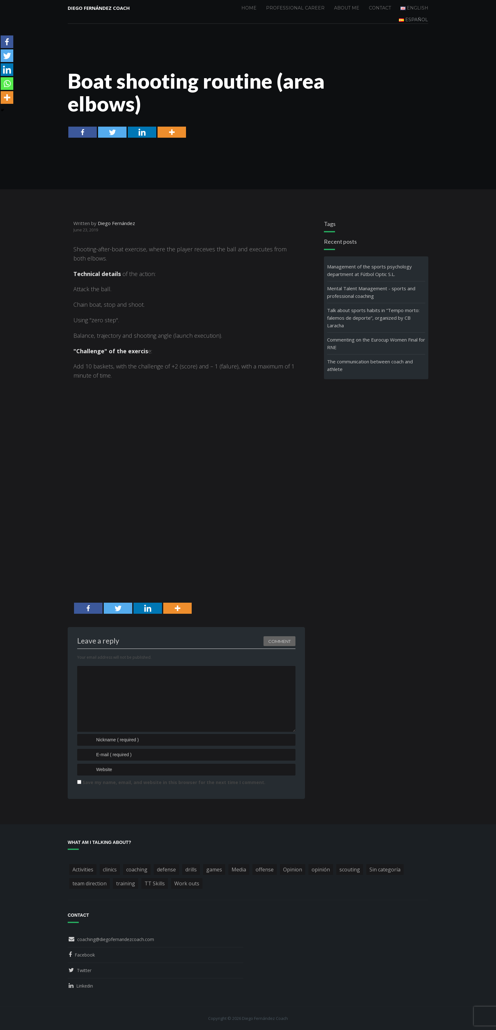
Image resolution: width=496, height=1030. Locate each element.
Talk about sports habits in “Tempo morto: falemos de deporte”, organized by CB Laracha (373, 318)
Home (249, 8)
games (214, 869)
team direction (89, 883)
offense (265, 869)
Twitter (84, 970)
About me (346, 8)
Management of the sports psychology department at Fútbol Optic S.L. (369, 270)
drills (191, 869)
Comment (279, 641)
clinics (110, 869)
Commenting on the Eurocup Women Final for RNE (376, 343)
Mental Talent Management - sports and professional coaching (371, 292)
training (125, 883)
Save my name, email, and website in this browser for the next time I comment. (174, 782)
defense (166, 869)
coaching (136, 869)
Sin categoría (384, 869)
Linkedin (84, 986)
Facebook (85, 955)
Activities (82, 869)
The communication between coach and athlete (370, 365)
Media (239, 869)
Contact (380, 8)
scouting (349, 869)
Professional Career (295, 8)
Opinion (292, 869)
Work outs (186, 883)
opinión (321, 869)
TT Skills (155, 883)
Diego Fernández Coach (99, 8)
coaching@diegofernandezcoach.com (115, 939)
